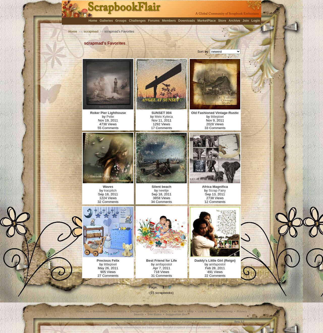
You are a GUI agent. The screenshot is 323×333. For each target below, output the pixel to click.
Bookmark (100, 311)
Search (139, 314)
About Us (82, 311)
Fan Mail (177, 311)
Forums (154, 20)
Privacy (242, 311)
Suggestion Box (176, 314)
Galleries (106, 20)
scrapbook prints (183, 327)
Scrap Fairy (217, 190)
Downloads (186, 20)
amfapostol (163, 264)
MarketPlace (206, 20)
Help (190, 311)
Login (255, 20)
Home (93, 20)
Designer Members (143, 311)
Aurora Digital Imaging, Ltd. (180, 321)
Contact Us (118, 311)
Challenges (137, 20)
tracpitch (110, 190)
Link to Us (205, 311)
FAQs (164, 311)
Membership (224, 311)
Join (246, 20)
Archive (234, 20)
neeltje (164, 190)
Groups (120, 20)
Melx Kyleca (164, 116)
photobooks (204, 327)
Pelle (110, 116)
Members (169, 20)
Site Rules (155, 314)
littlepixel (217, 116)
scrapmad (91, 31)
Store (222, 20)
